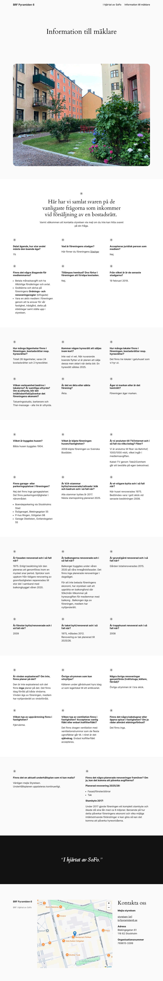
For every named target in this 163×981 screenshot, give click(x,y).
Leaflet (108, 967)
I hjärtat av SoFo (112, 4)
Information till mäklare (137, 4)
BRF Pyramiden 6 (23, 4)
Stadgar (94, 251)
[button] (75, 934)
